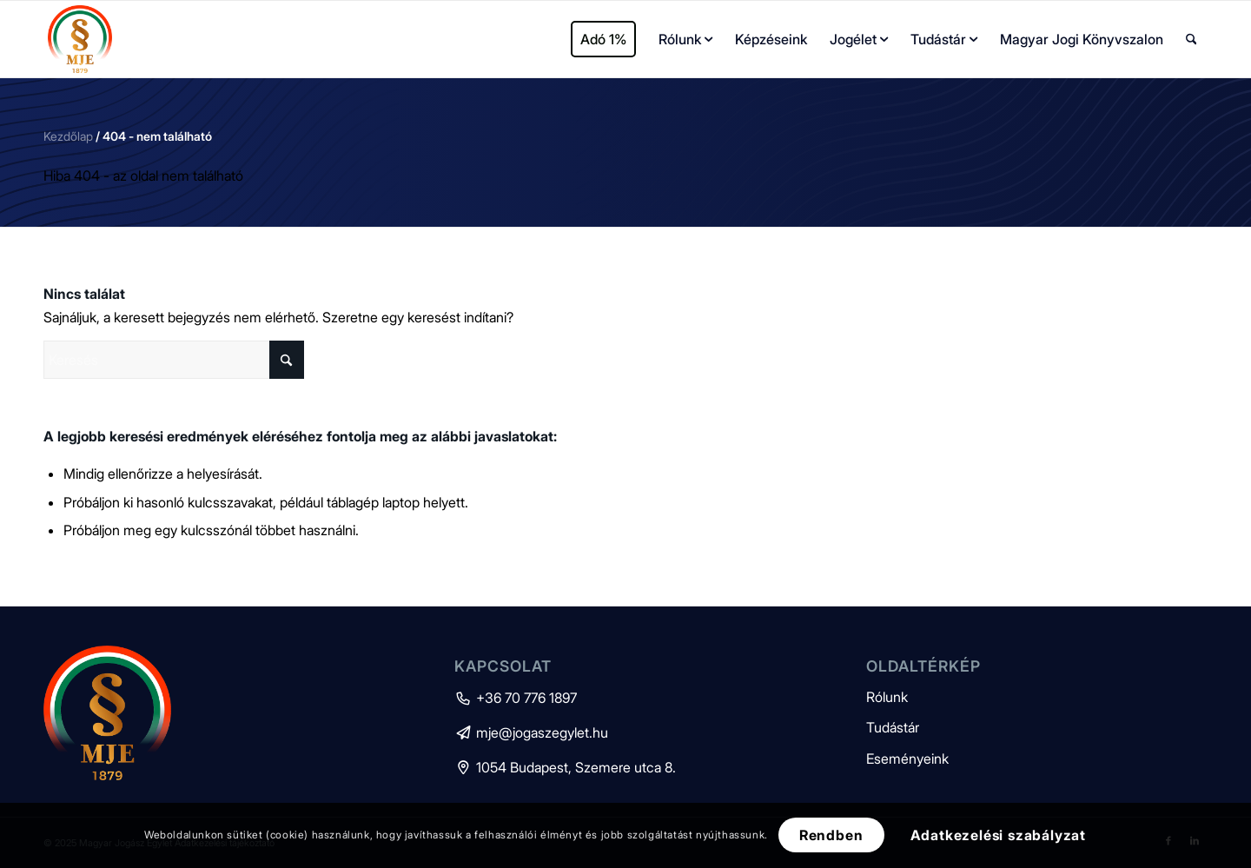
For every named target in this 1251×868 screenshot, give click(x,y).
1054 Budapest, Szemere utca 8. (565, 767)
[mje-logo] (79, 39)
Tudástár (892, 727)
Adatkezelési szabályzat (998, 835)
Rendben (831, 835)
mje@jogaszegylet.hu (531, 732)
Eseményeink (907, 758)
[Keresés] (1191, 39)
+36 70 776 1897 (515, 697)
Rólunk (887, 697)
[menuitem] (603, 39)
